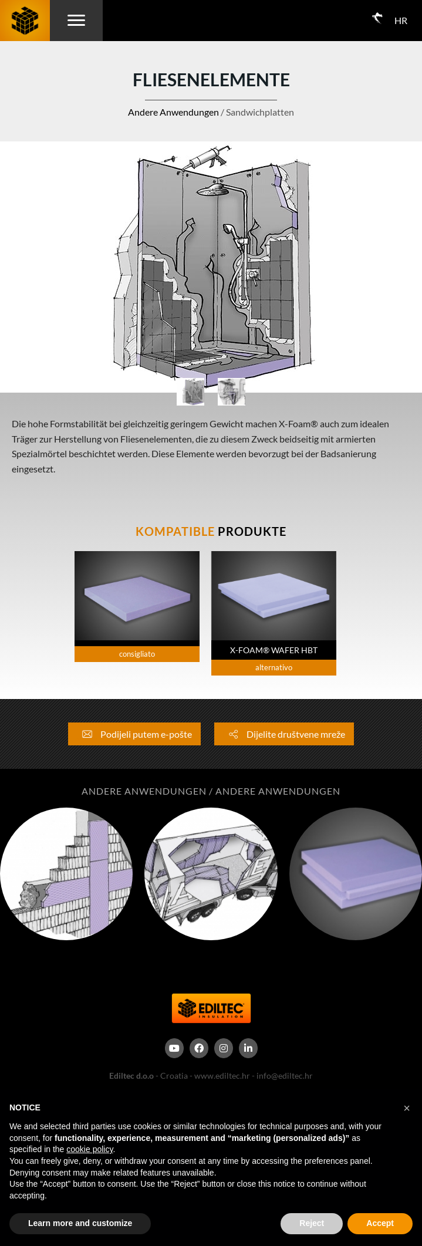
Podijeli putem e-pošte (134, 734)
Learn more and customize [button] (80, 1223)
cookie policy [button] (89, 1149)
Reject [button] (311, 1223)
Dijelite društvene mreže (284, 734)
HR (400, 20)
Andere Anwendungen (173, 111)
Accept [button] (380, 1223)
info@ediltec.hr (284, 1075)
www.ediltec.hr (222, 1075)
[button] (406, 1108)
